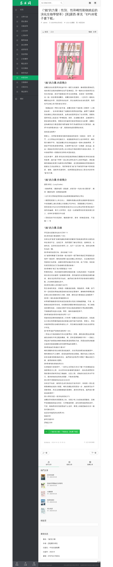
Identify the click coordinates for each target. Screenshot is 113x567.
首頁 (45, 32)
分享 (94, 32)
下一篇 (93, 453)
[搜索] (61, 3)
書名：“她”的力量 (49, 539)
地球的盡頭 (50, 500)
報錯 (90, 32)
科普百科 (82, 23)
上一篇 (44, 453)
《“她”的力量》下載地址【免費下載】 (64, 432)
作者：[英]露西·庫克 (50, 543)
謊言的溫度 (50, 475)
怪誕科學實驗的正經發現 (55, 483)
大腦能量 (50, 491)
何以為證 (50, 508)
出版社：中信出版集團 (51, 548)
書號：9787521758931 (51, 556)
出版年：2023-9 (49, 552)
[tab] (48, 463)
